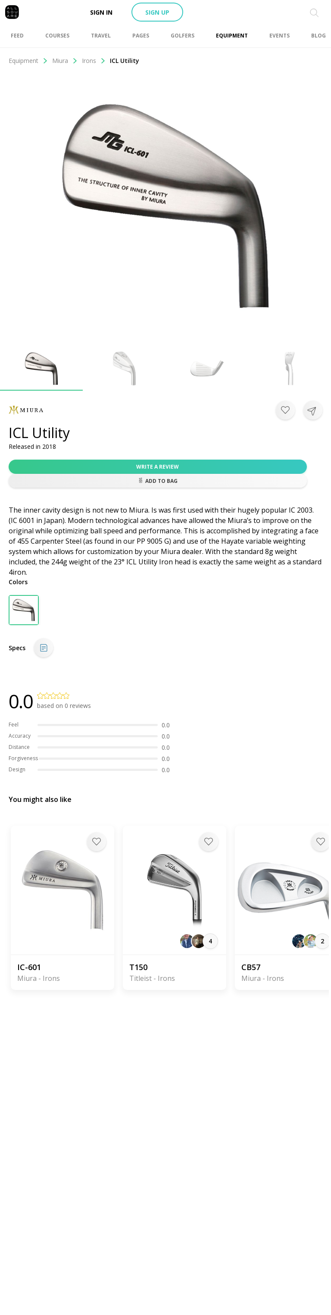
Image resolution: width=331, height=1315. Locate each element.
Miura (65, 60)
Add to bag (158, 481)
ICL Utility (124, 60)
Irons (94, 60)
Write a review (157, 466)
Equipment (28, 60)
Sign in (101, 12)
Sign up (157, 12)
